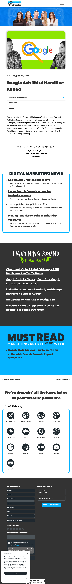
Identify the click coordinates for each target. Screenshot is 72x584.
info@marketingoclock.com (46, 482)
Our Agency (10, 491)
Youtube (22, 448)
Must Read (36, 156)
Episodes (9, 474)
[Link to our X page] (8, 513)
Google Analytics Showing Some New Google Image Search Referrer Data (33, 281)
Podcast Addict (9, 417)
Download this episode (36, 98)
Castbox (9, 433)
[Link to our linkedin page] (17, 513)
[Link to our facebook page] (11, 513)
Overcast (36, 417)
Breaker (36, 433)
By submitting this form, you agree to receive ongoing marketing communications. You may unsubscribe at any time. (20, 534)
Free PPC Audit (11, 483)
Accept (15, 573)
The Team (9, 487)
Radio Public (23, 433)
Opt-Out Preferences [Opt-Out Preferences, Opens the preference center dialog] (15, 577)
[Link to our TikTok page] (23, 513)
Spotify (49, 433)
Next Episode (63, 379)
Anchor (62, 433)
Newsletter (36, 448)
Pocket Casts (49, 417)
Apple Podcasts (23, 417)
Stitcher (9, 448)
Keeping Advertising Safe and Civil (28, 204)
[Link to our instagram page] (14, 513)
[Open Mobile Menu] (62, 3)
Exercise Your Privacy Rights (14, 504)
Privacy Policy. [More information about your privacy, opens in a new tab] (24, 568)
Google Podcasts (62, 417)
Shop (8, 495)
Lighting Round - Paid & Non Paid (36, 154)
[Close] (27, 553)
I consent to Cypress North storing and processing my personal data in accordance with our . (22, 528)
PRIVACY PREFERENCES (51, 489)
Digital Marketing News (36, 151)
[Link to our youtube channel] (20, 513)
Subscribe (13, 103)
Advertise (9, 478)
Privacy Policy (11, 500)
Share (36, 108)
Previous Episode (11, 379)
